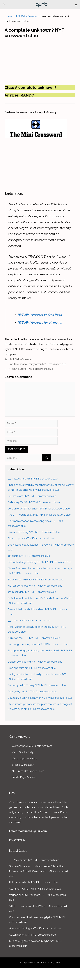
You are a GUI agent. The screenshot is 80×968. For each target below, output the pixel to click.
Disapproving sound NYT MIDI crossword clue (35, 661)
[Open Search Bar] (4, 4)
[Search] (46, 458)
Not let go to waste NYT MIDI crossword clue (35, 585)
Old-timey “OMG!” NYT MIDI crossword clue (34, 502)
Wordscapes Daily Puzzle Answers (32, 745)
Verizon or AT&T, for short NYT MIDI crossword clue (39, 508)
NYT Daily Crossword (28, 16)
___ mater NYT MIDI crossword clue (29, 620)
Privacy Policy (17, 839)
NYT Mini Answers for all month (40, 322)
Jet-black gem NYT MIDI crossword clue (32, 591)
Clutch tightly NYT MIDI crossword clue (31, 538)
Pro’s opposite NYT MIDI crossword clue (32, 667)
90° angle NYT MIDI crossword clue (29, 555)
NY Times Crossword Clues (28, 771)
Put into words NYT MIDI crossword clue (32, 496)
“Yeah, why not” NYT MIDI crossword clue (32, 691)
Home (8, 16)
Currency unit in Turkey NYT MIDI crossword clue (37, 685)
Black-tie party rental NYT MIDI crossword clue (35, 579)
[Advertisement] (40, 61)
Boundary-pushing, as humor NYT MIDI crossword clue (40, 697)
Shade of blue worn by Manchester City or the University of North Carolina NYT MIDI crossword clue (38, 871)
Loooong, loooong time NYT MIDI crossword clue (38, 644)
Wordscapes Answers (24, 758)
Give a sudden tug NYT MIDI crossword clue (34, 532)
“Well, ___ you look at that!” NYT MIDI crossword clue (39, 514)
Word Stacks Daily (22, 752)
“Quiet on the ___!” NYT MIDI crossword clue (34, 637)
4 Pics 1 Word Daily (23, 764)
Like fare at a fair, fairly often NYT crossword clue (38, 364)
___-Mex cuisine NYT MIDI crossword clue (33, 478)
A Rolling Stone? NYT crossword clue (31, 368)
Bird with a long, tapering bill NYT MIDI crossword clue (40, 562)
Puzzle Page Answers (24, 777)
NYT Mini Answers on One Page (40, 315)
